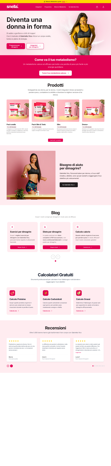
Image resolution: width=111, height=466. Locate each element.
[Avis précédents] (8, 366)
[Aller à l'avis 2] (94, 365)
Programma (48, 7)
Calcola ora (87, 247)
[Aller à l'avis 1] (92, 365)
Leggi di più (78, 352)
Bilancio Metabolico (60, 7)
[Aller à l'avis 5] (99, 365)
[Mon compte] (103, 7)
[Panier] (97, 7)
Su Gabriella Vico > (68, 185)
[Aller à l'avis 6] (100, 365)
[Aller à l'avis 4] (97, 365)
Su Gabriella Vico (74, 7)
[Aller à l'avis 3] (96, 365)
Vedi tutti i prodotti (55, 140)
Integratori (39, 7)
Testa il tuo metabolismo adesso (55, 73)
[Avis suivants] (11, 366)
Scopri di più (22, 247)
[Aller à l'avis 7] (102, 365)
